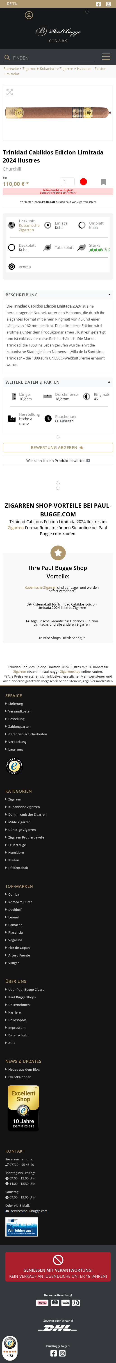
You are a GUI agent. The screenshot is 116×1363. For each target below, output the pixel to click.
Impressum (16, 1027)
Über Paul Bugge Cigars (26, 989)
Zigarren (19, 672)
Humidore (16, 852)
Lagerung (15, 749)
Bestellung (16, 719)
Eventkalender (19, 1077)
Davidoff (14, 909)
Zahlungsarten (19, 726)
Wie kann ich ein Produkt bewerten (58, 460)
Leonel (13, 917)
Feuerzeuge (17, 845)
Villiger (13, 963)
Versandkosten (20, 711)
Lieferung (15, 704)
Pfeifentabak (18, 868)
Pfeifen (13, 860)
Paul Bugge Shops (22, 997)
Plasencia (15, 932)
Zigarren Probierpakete (26, 837)
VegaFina (15, 940)
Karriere (14, 1012)
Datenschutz (18, 1035)
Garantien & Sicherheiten (27, 734)
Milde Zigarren (19, 822)
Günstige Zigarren (22, 830)
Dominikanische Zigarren (27, 814)
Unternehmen (19, 1005)
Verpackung (17, 742)
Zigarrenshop (70, 672)
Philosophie (17, 1020)
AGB (11, 1043)
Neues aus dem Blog (24, 1069)
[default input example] (68, 182)
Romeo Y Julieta (20, 902)
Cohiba (13, 894)
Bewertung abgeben (57, 447)
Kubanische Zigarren (29, 227)
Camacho (15, 925)
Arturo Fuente (19, 955)
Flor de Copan (19, 948)
